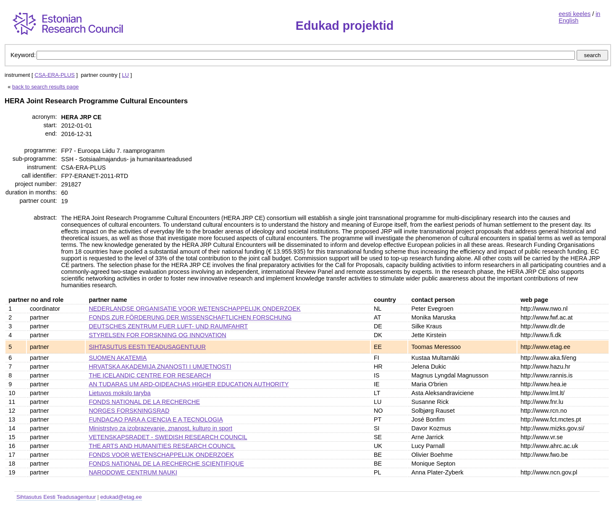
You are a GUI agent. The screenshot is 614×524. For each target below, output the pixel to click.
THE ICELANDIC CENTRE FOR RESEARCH (150, 375)
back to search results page (45, 87)
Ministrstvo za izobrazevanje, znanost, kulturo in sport (160, 428)
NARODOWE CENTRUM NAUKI (133, 472)
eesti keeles (574, 13)
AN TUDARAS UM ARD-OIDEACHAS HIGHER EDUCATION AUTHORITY (189, 384)
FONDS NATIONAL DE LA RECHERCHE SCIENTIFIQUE (166, 463)
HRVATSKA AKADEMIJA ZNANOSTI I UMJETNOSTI (160, 366)
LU (125, 75)
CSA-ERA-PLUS (54, 75)
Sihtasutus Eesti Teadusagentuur (56, 497)
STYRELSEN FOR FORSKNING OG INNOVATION (157, 335)
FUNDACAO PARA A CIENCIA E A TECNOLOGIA (156, 419)
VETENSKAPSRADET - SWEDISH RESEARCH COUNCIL (168, 437)
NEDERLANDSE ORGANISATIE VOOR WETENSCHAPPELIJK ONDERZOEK (194, 308)
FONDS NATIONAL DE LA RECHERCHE (144, 401)
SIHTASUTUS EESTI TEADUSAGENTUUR (147, 346)
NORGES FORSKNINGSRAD (129, 410)
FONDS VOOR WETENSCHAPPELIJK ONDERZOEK (161, 454)
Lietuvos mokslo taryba (119, 393)
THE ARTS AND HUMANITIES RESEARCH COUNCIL (162, 446)
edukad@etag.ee (121, 497)
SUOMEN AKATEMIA (118, 357)
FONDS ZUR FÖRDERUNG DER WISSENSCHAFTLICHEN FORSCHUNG (190, 317)
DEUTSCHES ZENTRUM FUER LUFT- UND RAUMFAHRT (168, 326)
